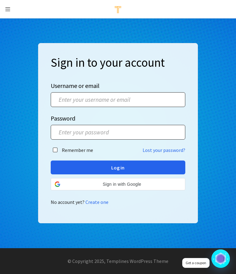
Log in (117, 168)
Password (63, 118)
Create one (96, 202)
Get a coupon (196, 262)
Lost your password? (164, 150)
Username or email (75, 85)
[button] (118, 184)
